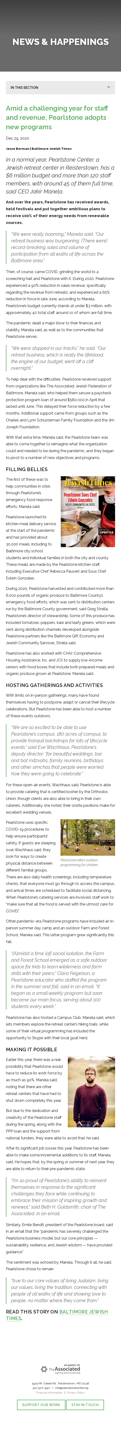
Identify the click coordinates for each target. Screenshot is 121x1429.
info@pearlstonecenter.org (71, 1388)
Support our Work (41, 1405)
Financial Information (49, 1392)
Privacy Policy (76, 1392)
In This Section (24, 88)
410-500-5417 (41, 1388)
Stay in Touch (85, 1405)
